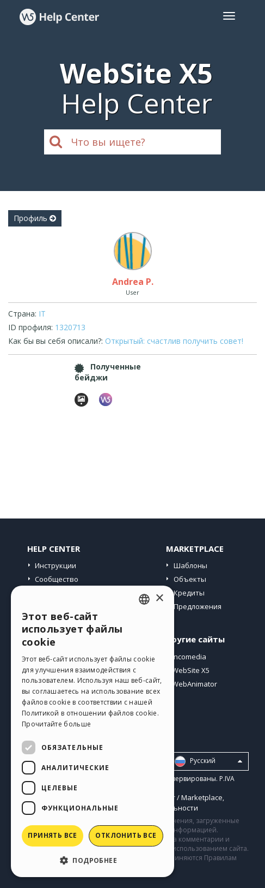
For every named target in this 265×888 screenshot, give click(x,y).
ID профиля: (30, 327)
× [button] (159, 598)
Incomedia (189, 656)
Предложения (197, 606)
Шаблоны (190, 565)
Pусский (208, 761)
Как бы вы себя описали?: (55, 341)
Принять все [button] (52, 835)
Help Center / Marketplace (179, 797)
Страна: (22, 313)
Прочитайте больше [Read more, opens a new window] (56, 724)
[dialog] (92, 731)
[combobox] (144, 599)
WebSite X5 (190, 670)
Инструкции (55, 565)
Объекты (190, 579)
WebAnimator (194, 684)
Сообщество (56, 579)
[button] (92, 860)
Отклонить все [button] (125, 835)
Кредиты (189, 593)
